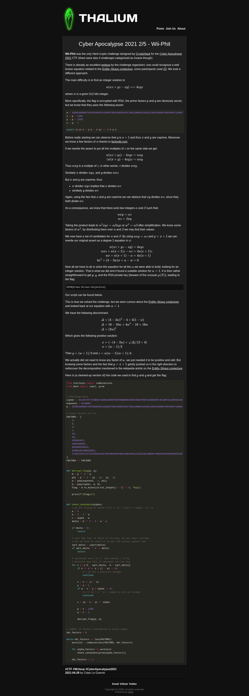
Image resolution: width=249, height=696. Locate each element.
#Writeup (79, 669)
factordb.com (119, 141)
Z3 (165, 69)
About (181, 28)
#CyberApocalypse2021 (101, 669)
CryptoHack (143, 53)
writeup (105, 64)
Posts (160, 28)
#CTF (68, 669)
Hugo (130, 692)
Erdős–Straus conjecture (117, 69)
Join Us (171, 28)
